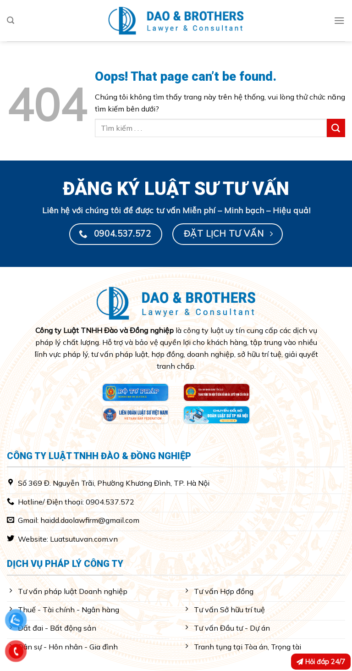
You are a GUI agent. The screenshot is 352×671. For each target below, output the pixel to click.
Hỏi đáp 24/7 (321, 661)
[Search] (10, 20)
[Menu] (339, 20)
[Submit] (336, 128)
